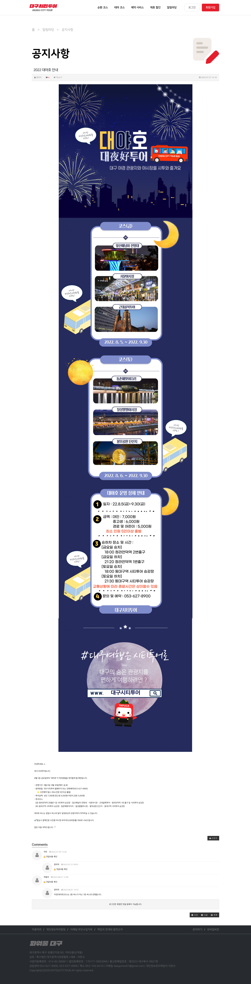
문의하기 (197, 929)
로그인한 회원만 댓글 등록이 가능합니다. (125, 904)
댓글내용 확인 (51, 857)
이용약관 (36, 929)
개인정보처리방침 (55, 929)
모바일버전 (213, 929)
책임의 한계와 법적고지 (110, 929)
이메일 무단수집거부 (81, 929)
